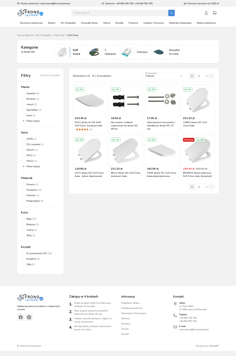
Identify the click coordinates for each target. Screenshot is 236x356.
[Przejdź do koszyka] (214, 13)
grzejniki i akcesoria (153, 22)
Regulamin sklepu (130, 302)
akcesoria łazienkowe (31, 22)
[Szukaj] (171, 13)
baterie (51, 22)
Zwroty (125, 328)
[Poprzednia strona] (192, 76)
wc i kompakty (68, 22)
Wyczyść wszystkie (50, 75)
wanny (106, 22)
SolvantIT (214, 345)
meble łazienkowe (206, 22)
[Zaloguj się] (206, 13)
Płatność (125, 318)
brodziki (119, 22)
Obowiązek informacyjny (133, 313)
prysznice (133, 22)
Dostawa (125, 323)
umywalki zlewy (89, 22)
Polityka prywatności (131, 308)
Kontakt (125, 334)
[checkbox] (23, 93)
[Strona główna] (30, 13)
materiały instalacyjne (180, 22)
